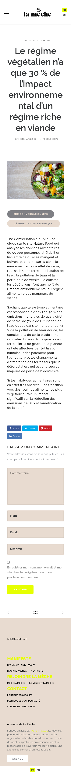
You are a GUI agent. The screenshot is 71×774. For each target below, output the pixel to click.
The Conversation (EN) (31, 214)
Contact (17, 688)
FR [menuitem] (64, 9)
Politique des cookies (19, 695)
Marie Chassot (27, 138)
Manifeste (19, 658)
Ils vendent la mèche (41, 683)
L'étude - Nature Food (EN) (34, 223)
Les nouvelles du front (35, 41)
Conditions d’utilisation (21, 706)
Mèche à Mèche (16, 683)
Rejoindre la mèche (29, 676)
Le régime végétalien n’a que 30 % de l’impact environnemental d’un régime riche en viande (35, 89)
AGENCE (17, 758)
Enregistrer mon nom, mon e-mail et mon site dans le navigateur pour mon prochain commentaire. (35, 572)
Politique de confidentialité (23, 701)
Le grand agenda (17, 671)
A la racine (37, 671)
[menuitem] (64, 10)
